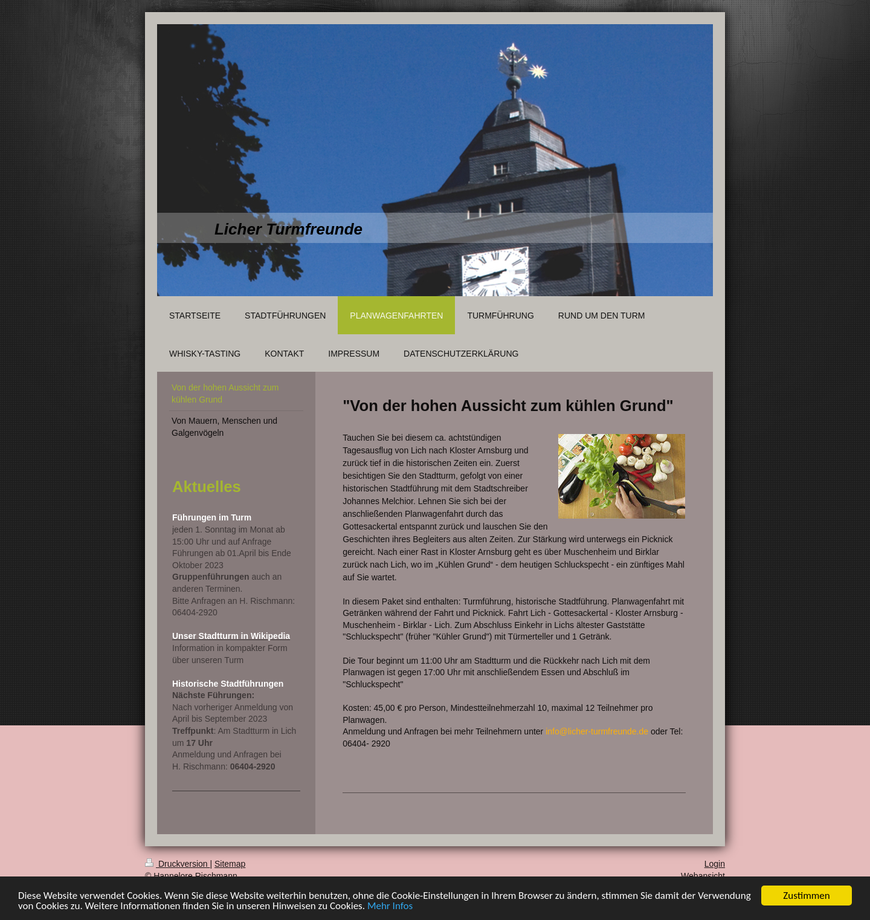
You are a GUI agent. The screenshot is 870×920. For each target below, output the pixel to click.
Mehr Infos (390, 906)
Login (714, 864)
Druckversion (177, 864)
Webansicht (703, 876)
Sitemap (229, 864)
